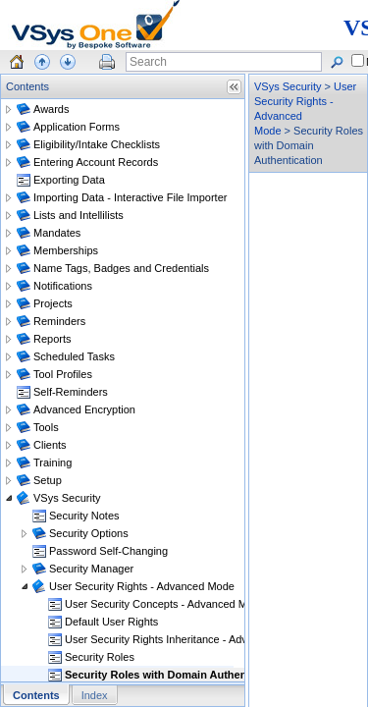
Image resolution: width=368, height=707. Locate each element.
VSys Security (287, 86)
